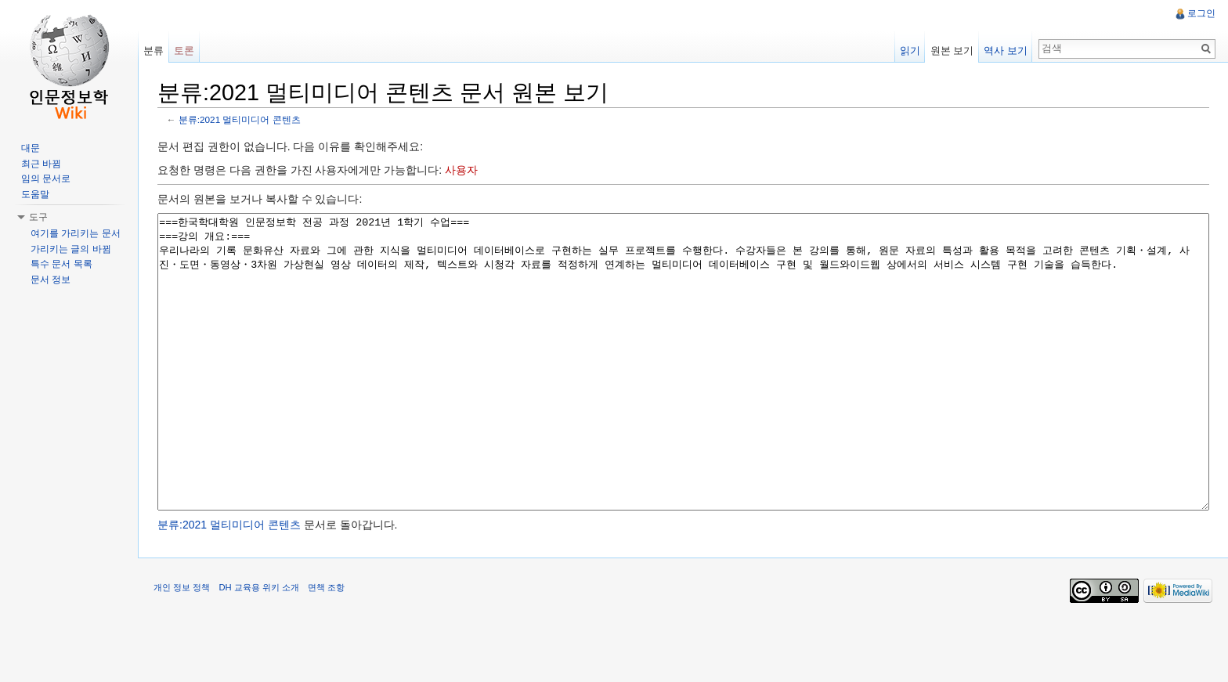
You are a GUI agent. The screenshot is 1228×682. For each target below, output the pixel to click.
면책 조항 (326, 646)
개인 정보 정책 (182, 646)
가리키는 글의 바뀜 (71, 249)
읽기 (910, 50)
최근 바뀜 (41, 163)
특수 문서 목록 (61, 263)
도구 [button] (38, 216)
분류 (153, 50)
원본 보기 (952, 50)
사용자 (461, 170)
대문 (30, 148)
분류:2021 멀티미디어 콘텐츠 (240, 119)
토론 (184, 50)
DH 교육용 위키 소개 (258, 646)
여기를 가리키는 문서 (76, 233)
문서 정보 (50, 279)
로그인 (1201, 13)
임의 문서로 (45, 178)
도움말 (35, 194)
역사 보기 (1006, 50)
